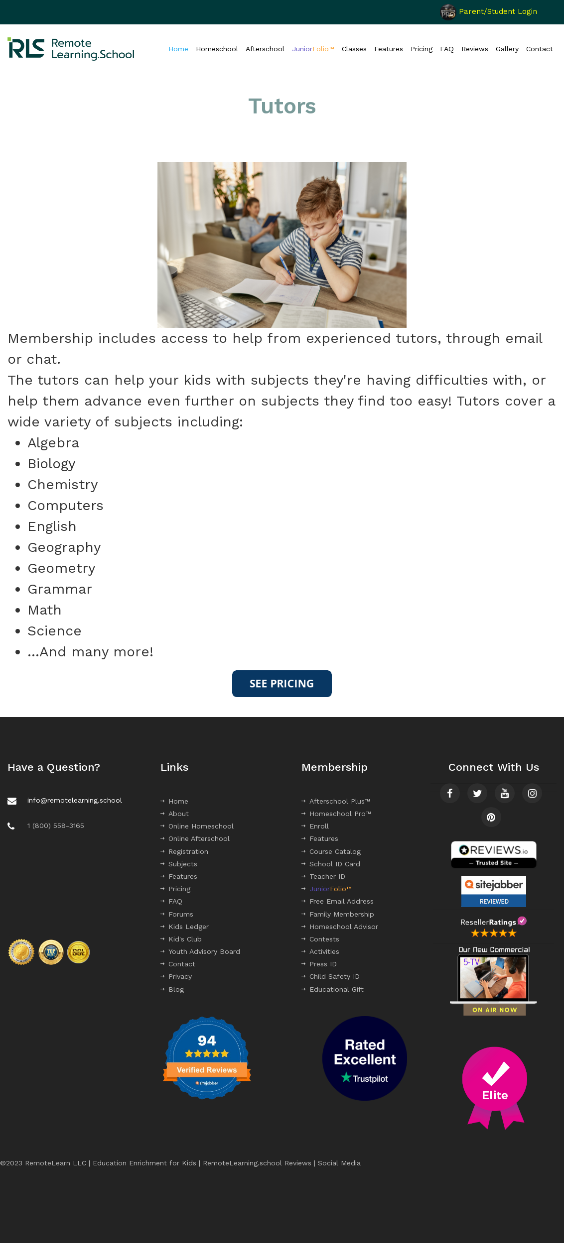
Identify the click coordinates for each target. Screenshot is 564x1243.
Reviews (474, 49)
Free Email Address (337, 901)
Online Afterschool (195, 838)
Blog (172, 989)
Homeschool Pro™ (336, 814)
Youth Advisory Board (200, 951)
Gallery (507, 49)
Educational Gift (332, 989)
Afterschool (265, 49)
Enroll (315, 826)
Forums (176, 914)
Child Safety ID (330, 976)
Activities (320, 951)
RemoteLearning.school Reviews (257, 1163)
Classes (354, 49)
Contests (320, 939)
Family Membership (337, 914)
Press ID (319, 964)
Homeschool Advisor (339, 927)
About (174, 814)
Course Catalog (331, 851)
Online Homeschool (197, 826)
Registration (184, 851)
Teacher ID (323, 876)
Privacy (176, 976)
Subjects (178, 864)
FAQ (447, 49)
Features (388, 49)
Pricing (421, 49)
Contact (539, 49)
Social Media (339, 1163)
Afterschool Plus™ (335, 801)
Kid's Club (181, 939)
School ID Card (330, 864)
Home (178, 49)
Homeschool (217, 49)
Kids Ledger (184, 927)
